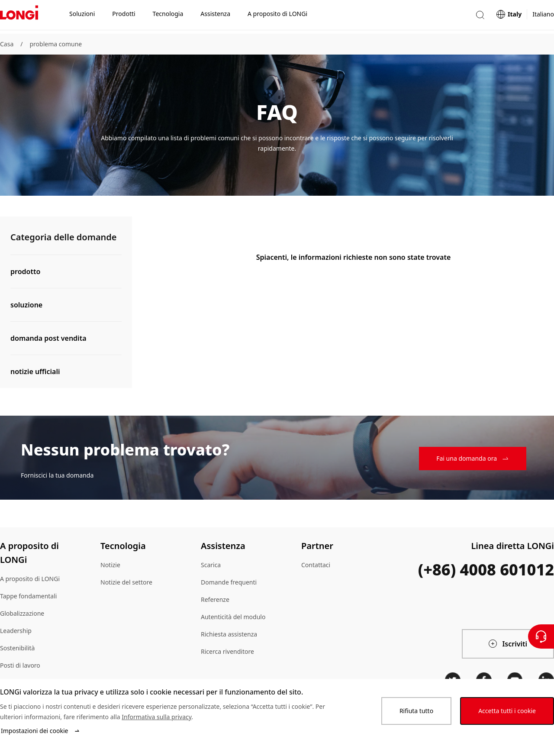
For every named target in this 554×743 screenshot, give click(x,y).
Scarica (211, 565)
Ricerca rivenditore (227, 651)
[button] (480, 16)
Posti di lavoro (20, 665)
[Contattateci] (541, 636)
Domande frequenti (229, 582)
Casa (6, 44)
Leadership (16, 631)
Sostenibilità (17, 648)
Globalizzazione (22, 613)
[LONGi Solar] (19, 16)
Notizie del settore (126, 582)
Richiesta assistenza (229, 634)
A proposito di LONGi (30, 579)
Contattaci (315, 565)
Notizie (110, 565)
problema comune (55, 44)
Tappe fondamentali (28, 596)
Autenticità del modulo (233, 617)
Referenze (215, 599)
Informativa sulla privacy (156, 717)
